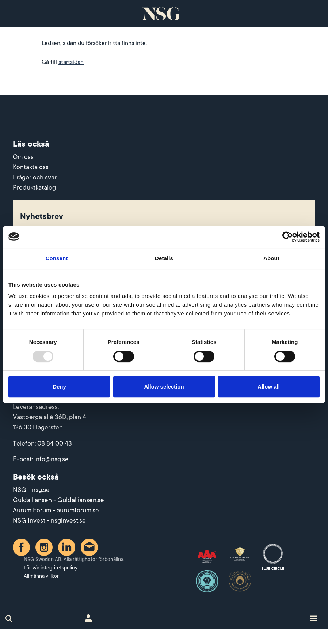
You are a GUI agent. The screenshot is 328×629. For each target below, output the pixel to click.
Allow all (269, 386)
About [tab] (271, 258)
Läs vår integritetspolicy (50, 567)
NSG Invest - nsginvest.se (49, 520)
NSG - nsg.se (31, 490)
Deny (59, 386)
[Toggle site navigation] (313, 618)
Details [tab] (164, 258)
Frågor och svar (35, 177)
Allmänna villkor (41, 576)
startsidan (71, 62)
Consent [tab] (57, 258)
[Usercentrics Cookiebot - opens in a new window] (288, 236)
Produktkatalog (34, 187)
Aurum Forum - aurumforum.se (56, 510)
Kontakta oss (31, 167)
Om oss (23, 157)
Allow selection (164, 386)
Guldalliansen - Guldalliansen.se (58, 500)
